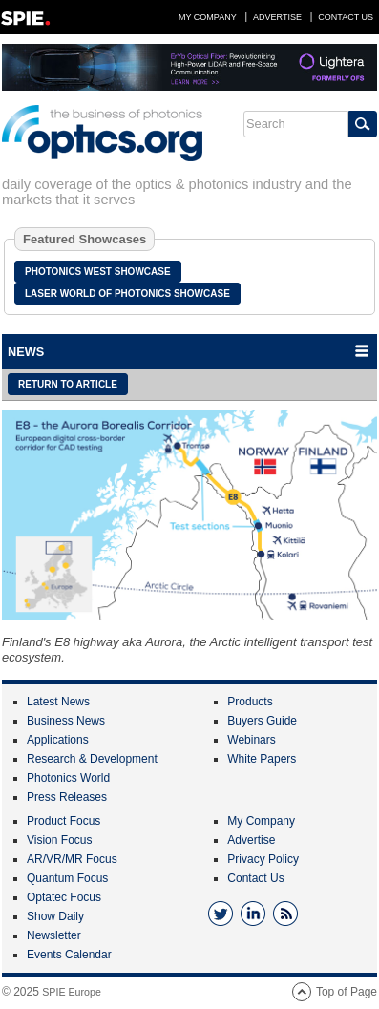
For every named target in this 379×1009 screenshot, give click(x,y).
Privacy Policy (263, 859)
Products (249, 701)
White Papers (261, 759)
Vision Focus (59, 840)
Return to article (67, 384)
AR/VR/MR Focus (72, 859)
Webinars (251, 739)
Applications (58, 739)
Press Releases (67, 797)
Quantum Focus (67, 878)
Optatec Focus (64, 897)
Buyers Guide (262, 720)
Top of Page (346, 991)
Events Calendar (69, 954)
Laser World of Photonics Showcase (127, 293)
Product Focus (63, 821)
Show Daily (55, 916)
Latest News (58, 701)
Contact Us (345, 17)
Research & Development (92, 759)
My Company (208, 17)
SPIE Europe (71, 992)
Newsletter (54, 935)
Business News (66, 720)
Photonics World (68, 778)
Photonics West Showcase (98, 271)
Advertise (277, 17)
